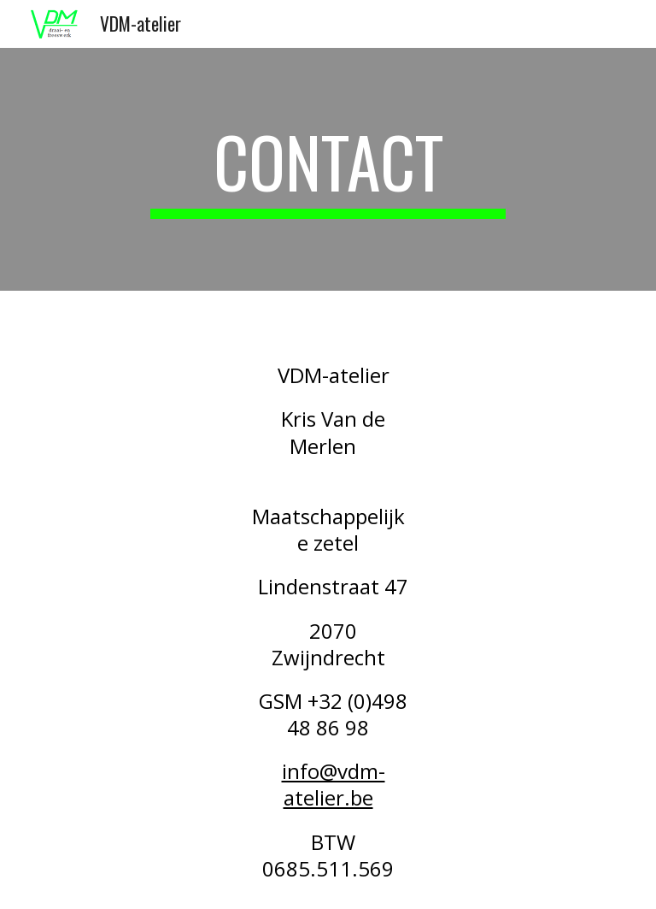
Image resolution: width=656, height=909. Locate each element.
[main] (328, 169)
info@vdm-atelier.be (333, 784)
